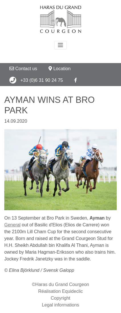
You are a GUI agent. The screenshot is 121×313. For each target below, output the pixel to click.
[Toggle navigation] (60, 45)
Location (59, 68)
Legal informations (60, 304)
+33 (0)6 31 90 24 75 (36, 80)
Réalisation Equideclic (60, 291)
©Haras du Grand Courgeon (60, 284)
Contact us (23, 68)
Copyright (60, 298)
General (12, 224)
